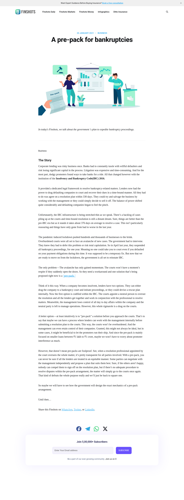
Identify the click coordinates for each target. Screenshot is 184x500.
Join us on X (111, 459)
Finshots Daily (48, 12)
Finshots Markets (67, 12)
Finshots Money (86, 12)
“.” (69, 275)
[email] (82, 450)
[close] (181, 3)
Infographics (103, 12)
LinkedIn (89, 409)
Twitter (77, 409)
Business (102, 33)
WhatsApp (67, 409)
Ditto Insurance (120, 12)
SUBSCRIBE (123, 450)
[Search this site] (167, 12)
